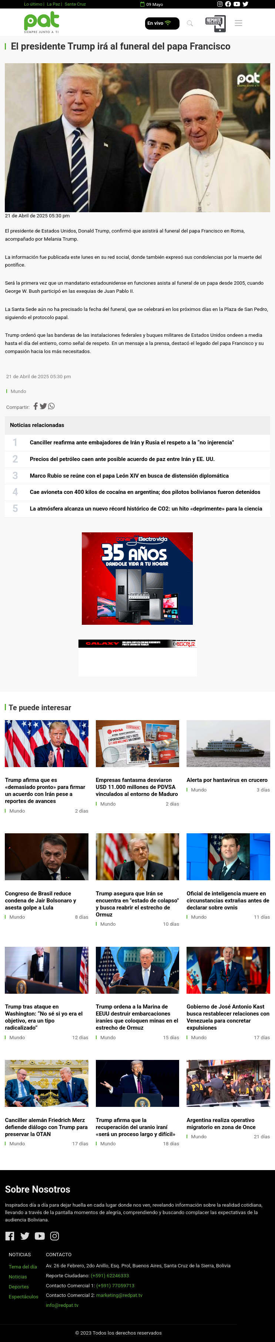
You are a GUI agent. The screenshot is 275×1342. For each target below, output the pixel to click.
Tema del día (23, 1267)
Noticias (18, 1277)
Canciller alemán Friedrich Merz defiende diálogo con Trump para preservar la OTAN (46, 1127)
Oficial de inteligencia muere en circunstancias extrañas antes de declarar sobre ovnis (228, 900)
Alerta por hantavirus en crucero (227, 780)
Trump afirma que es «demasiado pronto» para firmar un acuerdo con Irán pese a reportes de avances (45, 790)
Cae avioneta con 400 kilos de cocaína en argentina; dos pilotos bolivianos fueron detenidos (145, 492)
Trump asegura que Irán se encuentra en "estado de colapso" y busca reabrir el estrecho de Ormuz (137, 904)
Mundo (18, 391)
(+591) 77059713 (115, 1285)
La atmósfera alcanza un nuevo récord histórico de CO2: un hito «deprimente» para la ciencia (146, 508)
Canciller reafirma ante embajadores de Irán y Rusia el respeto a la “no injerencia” (132, 442)
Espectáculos (23, 1296)
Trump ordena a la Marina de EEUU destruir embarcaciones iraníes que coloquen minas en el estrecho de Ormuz (137, 1017)
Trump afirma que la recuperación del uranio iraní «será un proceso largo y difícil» (135, 1127)
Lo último (33, 4)
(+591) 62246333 (110, 1275)
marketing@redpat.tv (119, 1295)
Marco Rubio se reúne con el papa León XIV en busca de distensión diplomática (129, 475)
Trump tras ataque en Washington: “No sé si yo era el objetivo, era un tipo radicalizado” (44, 1017)
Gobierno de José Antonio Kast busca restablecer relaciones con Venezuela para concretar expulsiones (228, 1017)
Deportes (19, 1287)
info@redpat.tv (62, 1305)
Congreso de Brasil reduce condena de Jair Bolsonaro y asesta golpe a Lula (40, 900)
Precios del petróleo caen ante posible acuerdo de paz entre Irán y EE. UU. (122, 459)
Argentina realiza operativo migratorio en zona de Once (221, 1124)
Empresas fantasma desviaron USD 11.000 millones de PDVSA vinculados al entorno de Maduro (137, 787)
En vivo (159, 23)
